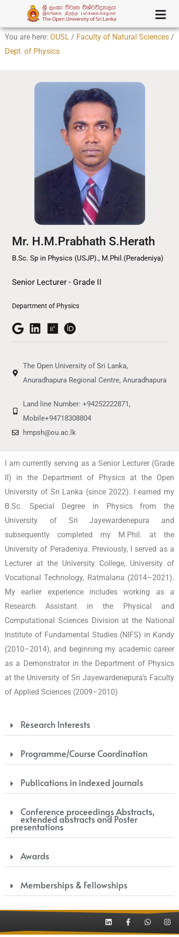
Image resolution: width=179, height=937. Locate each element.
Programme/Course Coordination (84, 756)
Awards (35, 858)
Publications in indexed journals (82, 785)
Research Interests (55, 727)
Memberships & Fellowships (74, 887)
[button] (89, 728)
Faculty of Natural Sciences (122, 39)
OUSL (59, 39)
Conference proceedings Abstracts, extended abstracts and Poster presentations (83, 821)
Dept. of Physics (32, 53)
